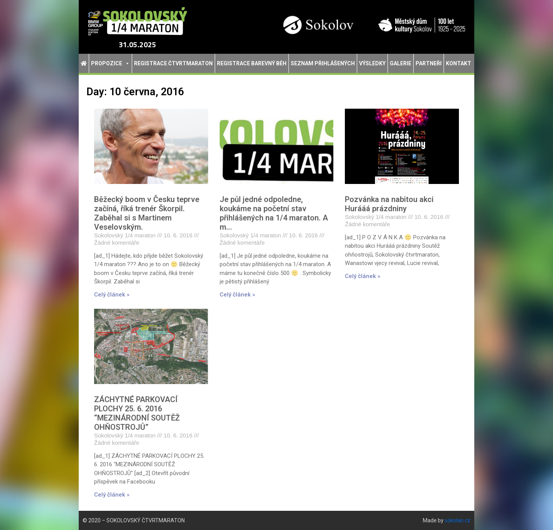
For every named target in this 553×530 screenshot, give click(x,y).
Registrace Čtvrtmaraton (173, 63)
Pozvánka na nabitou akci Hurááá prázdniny (389, 204)
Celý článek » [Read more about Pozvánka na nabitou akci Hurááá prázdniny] (362, 276)
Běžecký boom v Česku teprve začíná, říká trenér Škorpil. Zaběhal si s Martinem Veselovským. (146, 213)
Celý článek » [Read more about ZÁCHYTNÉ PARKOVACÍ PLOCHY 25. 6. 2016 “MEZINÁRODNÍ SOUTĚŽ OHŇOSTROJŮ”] (111, 494)
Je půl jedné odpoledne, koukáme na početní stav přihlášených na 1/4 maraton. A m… (274, 213)
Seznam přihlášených (323, 63)
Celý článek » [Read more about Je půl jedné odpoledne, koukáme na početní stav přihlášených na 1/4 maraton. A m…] (237, 294)
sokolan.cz (457, 520)
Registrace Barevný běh (251, 63)
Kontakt (458, 63)
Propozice (110, 63)
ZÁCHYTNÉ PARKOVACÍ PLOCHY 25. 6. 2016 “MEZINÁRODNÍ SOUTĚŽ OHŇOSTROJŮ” (137, 413)
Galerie (400, 63)
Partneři (429, 63)
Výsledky (372, 63)
